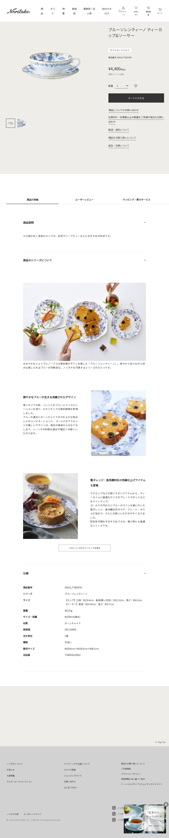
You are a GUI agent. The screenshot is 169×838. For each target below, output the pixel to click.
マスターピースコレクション (19, 781)
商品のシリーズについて (37, 260)
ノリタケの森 (12, 814)
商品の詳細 (32, 199)
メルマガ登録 (70, 769)
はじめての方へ (71, 787)
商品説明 (28, 223)
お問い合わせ (70, 781)
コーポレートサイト (32, 814)
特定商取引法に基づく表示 (133, 778)
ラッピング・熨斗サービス (136, 199)
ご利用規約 (126, 768)
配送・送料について (118, 129)
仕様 (25, 573)
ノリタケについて (14, 763)
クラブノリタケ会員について (77, 763)
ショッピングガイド (73, 775)
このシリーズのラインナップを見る (84, 548)
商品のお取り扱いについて (122, 137)
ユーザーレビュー (84, 199)
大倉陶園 (11, 775)
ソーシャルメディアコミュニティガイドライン (141, 784)
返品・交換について (118, 145)
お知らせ (11, 769)
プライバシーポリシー (131, 773)
